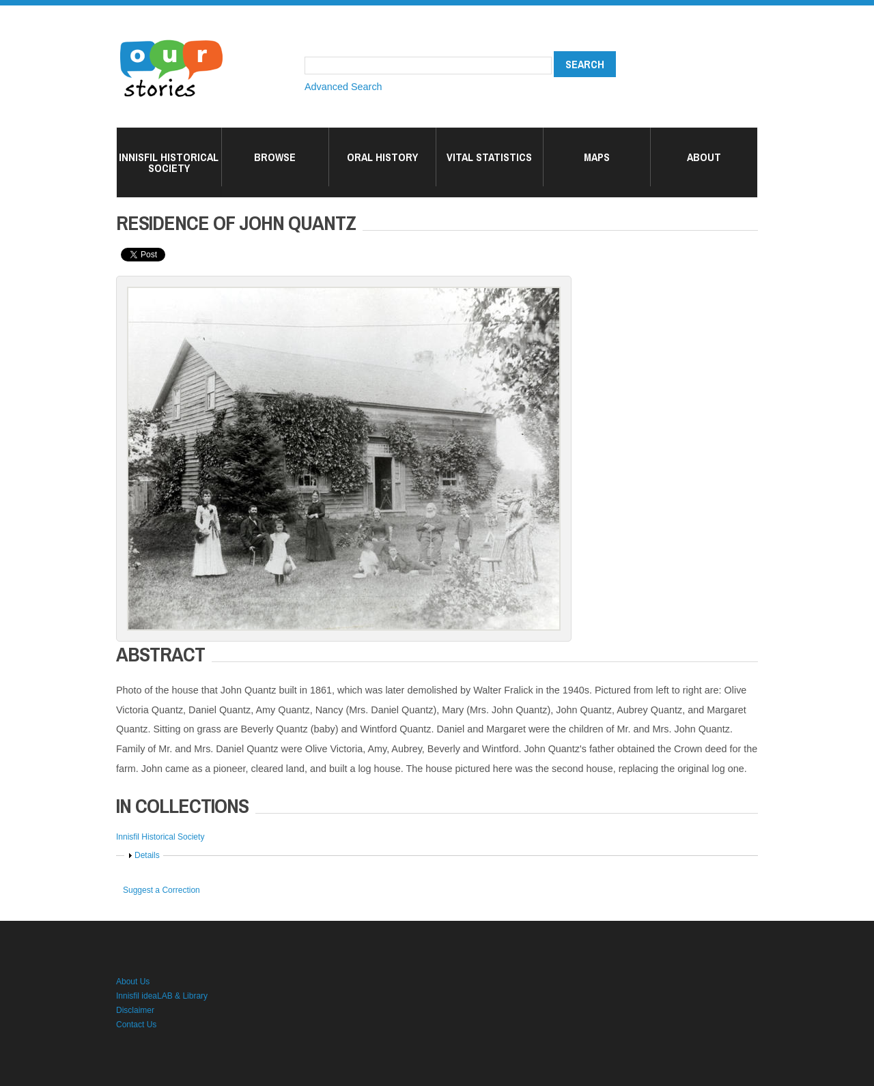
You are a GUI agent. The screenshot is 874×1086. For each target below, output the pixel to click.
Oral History (382, 157)
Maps (597, 157)
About (704, 157)
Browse (275, 157)
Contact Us (136, 1024)
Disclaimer (135, 1010)
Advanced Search (343, 86)
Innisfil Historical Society (168, 162)
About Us (133, 981)
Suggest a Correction (161, 890)
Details (147, 855)
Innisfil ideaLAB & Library (162, 996)
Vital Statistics (489, 157)
